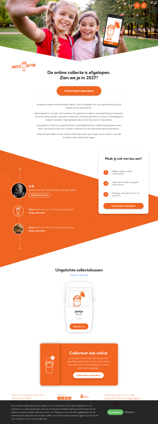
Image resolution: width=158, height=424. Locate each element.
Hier (81, 415)
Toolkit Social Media (21, 398)
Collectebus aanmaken (79, 90)
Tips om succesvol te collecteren (27, 395)
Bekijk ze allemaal (79, 275)
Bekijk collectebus (39, 195)
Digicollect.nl (134, 398)
